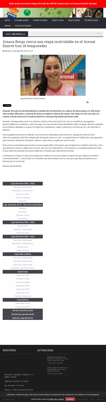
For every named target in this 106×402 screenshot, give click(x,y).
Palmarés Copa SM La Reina (22, 268)
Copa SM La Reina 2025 (22, 261)
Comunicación (21, 20)
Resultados (22, 212)
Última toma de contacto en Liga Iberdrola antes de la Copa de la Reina (57, 369)
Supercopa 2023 (22, 289)
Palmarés (22, 201)
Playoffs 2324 (22, 247)
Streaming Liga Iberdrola (22, 314)
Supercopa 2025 (22, 275)
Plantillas (22, 208)
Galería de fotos (22, 194)
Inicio (7, 20)
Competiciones (40, 20)
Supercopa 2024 (22, 286)
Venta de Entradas (22, 282)
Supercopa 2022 (22, 293)
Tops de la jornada (22, 198)
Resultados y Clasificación (22, 191)
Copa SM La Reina (22, 254)
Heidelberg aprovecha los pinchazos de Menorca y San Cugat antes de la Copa (57, 358)
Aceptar (70, 399)
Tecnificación (91, 20)
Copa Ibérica (23, 300)
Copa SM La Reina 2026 (22, 258)
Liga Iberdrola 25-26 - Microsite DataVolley (22, 205)
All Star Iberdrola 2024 (22, 310)
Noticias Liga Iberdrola (22, 318)
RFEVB (7, 26)
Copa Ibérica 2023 (22, 307)
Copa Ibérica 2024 (22, 303)
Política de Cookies (56, 399)
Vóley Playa (58, 20)
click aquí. (92, 4)
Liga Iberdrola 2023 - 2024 (23, 236)
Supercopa (23, 272)
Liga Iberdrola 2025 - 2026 (23, 183)
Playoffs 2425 (22, 226)
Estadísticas (23, 219)
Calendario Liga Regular (22, 187)
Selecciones (74, 20)
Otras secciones (23, 26)
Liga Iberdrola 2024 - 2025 (23, 222)
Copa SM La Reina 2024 (22, 265)
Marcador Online (22, 215)
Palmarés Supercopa (22, 296)
